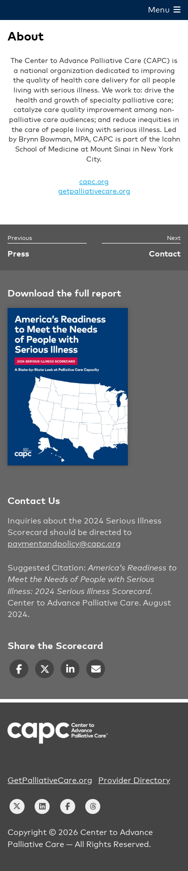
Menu (164, 10)
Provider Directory (134, 780)
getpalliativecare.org (94, 191)
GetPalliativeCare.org (50, 780)
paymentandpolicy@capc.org (64, 544)
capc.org (94, 182)
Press (18, 254)
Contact (164, 254)
